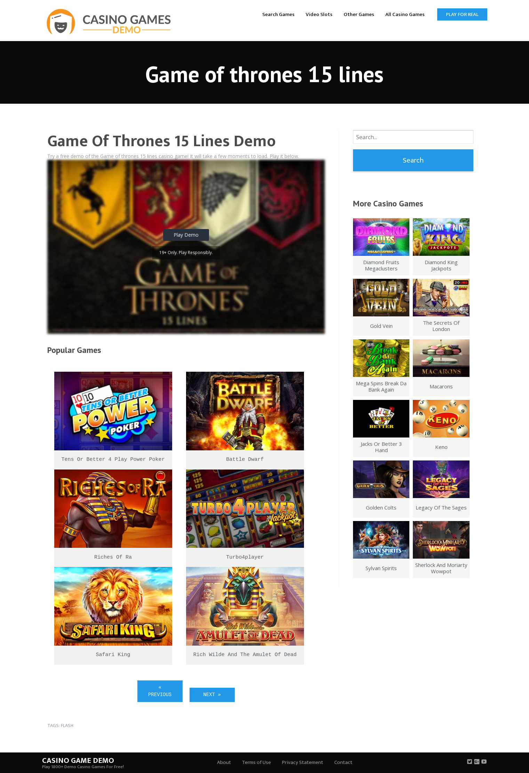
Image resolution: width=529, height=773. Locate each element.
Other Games (359, 14)
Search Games (278, 14)
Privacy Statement (302, 762)
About (224, 762)
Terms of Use (256, 762)
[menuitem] (278, 14)
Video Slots (319, 14)
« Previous (159, 691)
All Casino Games (405, 14)
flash (67, 725)
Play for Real (462, 14)
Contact (343, 762)
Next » (212, 694)
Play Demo (186, 234)
